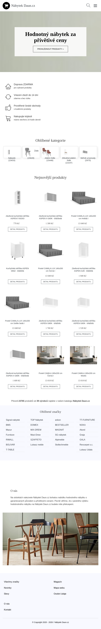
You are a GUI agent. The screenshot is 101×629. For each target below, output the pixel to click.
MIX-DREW (36, 430)
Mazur (9, 430)
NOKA (83, 425)
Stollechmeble (61, 445)
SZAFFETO (36, 440)
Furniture (10, 435)
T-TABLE (10, 450)
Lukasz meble (37, 445)
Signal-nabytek (13, 420)
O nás (7, 604)
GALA (82, 440)
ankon (58, 420)
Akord (82, 430)
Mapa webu (59, 588)
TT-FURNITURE (87, 420)
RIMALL (10, 440)
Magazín (58, 582)
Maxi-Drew (36, 435)
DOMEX (34, 425)
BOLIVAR (10, 445)
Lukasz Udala (86, 450)
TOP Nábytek (37, 420)
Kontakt (7, 610)
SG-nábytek (60, 435)
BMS (8, 425)
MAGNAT (59, 430)
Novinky (7, 588)
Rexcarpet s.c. (86, 445)
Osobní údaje (60, 594)
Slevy (6, 594)
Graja (82, 435)
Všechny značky (11, 582)
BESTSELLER (62, 425)
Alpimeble (59, 440)
